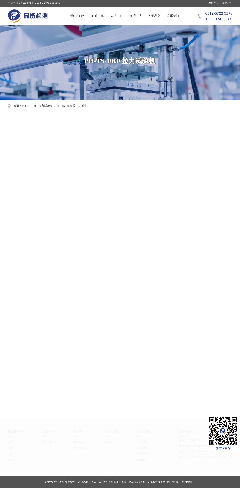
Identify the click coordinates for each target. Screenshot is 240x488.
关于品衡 (154, 15)
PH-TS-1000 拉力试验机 (37, 105)
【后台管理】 (187, 482)
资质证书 (135, 15)
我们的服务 (77, 15)
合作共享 (98, 15)
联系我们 (227, 3)
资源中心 (117, 15)
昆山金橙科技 (170, 482)
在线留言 (213, 3)
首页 (16, 105)
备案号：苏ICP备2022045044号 (131, 482)
